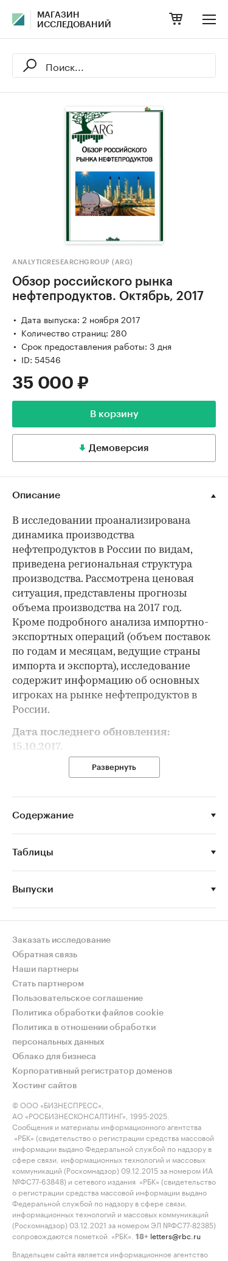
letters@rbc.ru (175, 1235)
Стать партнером (48, 984)
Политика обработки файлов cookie (88, 1013)
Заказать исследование (61, 940)
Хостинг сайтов (44, 1086)
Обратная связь (44, 955)
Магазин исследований (74, 20)
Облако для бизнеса (54, 1056)
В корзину (114, 414)
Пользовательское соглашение (77, 998)
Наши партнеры (45, 969)
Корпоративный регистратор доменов (92, 1071)
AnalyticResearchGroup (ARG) (72, 262)
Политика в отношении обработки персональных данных (84, 1034)
